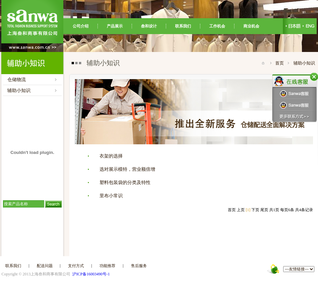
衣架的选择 (111, 156)
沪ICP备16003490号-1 (91, 274)
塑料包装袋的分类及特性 (125, 182)
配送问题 (45, 265)
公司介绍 (81, 26)
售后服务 (139, 265)
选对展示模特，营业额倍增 (127, 169)
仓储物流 (16, 79)
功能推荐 (107, 265)
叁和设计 (149, 26)
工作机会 (217, 26)
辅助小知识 (19, 90)
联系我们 (183, 26)
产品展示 (115, 26)
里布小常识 (111, 195)
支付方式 (76, 265)
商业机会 (251, 26)
